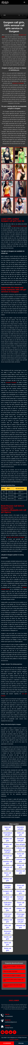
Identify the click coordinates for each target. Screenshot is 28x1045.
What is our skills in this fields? (10, 971)
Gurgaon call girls (14, 1039)
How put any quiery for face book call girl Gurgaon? (12, 985)
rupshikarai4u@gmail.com (11, 1022)
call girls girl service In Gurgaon (15, 537)
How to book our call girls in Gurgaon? (12, 975)
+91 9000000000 (9, 1016)
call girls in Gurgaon (18, 83)
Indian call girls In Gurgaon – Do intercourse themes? (13, 967)
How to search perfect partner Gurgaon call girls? (13, 980)
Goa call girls (20, 844)
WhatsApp (21, 1043)
